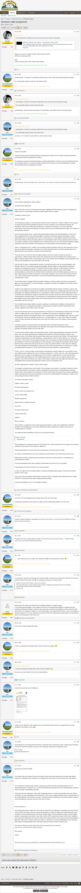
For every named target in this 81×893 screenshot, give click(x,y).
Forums (12, 12)
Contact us (48, 883)
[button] (7, 12)
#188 (78, 495)
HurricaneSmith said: (21, 99)
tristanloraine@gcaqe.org (26, 391)
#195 (78, 642)
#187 (78, 198)
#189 (78, 516)
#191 (78, 555)
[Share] (75, 32)
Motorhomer (5, 883)
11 (21, 27)
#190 (78, 535)
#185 (78, 148)
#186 (78, 179)
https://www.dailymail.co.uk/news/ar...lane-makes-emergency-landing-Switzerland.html (50, 182)
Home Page (19, 749)
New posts (3, 15)
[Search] (78, 12)
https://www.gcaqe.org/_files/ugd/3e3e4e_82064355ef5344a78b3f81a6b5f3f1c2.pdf (40, 842)
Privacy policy (65, 883)
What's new (21, 12)
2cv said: (18, 35)
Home (4, 12)
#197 (78, 684)
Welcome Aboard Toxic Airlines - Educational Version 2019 (40, 42)
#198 (78, 722)
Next (25, 27)
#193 (78, 602)
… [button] (10, 27)
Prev (4, 27)
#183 (78, 95)
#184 (78, 123)
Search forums (12, 15)
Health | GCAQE (20, 437)
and (21, 90)
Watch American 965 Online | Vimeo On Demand (31, 583)
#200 (78, 765)
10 (18, 27)
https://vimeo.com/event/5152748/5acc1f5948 (28, 827)
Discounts (32, 12)
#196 (78, 662)
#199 (78, 741)
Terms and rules (56, 883)
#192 (78, 575)
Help (71, 883)
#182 (78, 74)
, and (27, 490)
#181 (78, 31)
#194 (78, 623)
